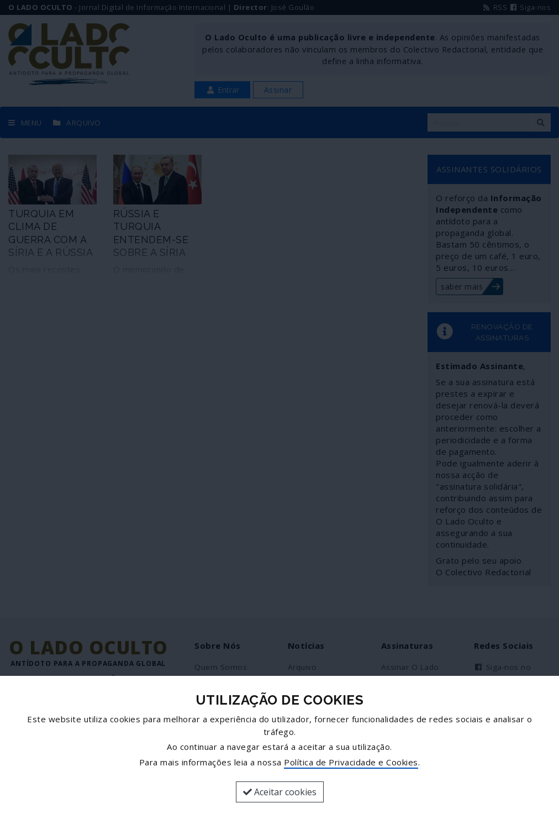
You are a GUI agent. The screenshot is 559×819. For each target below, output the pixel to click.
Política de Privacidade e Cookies (351, 762)
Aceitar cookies (280, 792)
